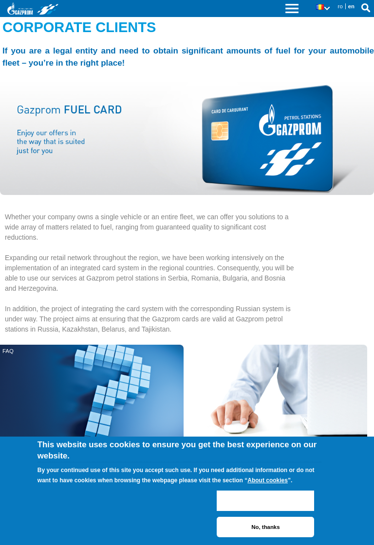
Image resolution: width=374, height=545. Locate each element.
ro (340, 6)
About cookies (267, 480)
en (351, 6)
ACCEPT (265, 501)
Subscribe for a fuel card (216, 351)
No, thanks (265, 527)
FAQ (8, 351)
